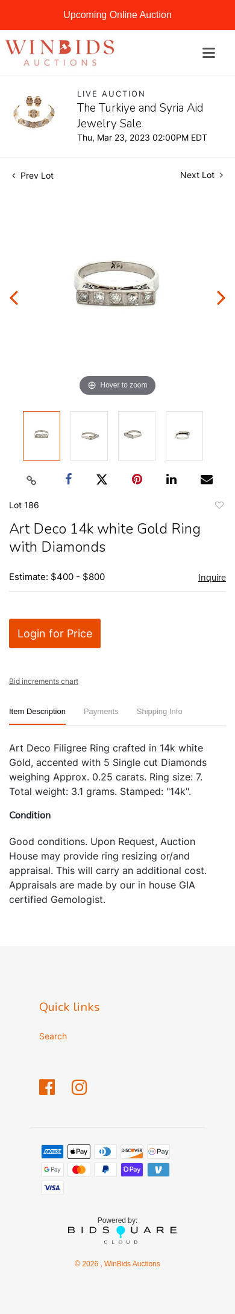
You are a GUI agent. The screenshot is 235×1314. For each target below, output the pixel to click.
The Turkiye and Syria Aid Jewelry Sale (140, 116)
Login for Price (54, 633)
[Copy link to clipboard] (32, 480)
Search (53, 1036)
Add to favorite (219, 507)
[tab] (37, 716)
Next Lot (201, 175)
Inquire (212, 578)
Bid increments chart (43, 681)
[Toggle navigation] (209, 52)
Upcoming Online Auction (117, 15)
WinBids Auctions (131, 1264)
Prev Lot (33, 175)
